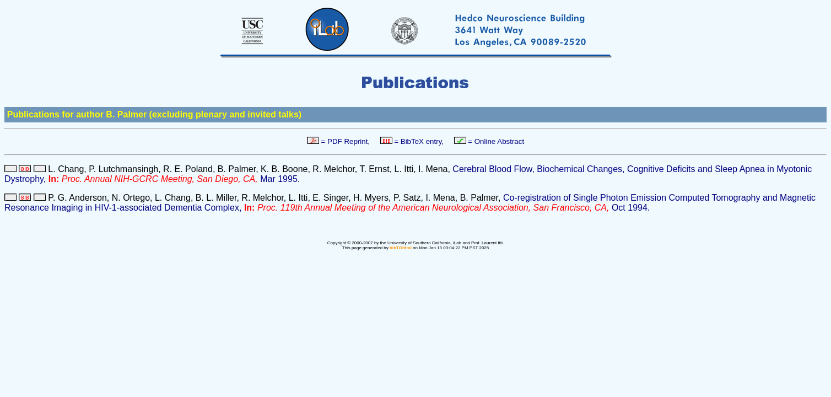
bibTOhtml (401, 247)
